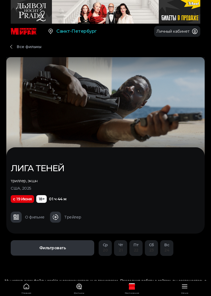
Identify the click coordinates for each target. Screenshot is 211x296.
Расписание (132, 287)
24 (166, 247)
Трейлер (65, 217)
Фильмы (79, 287)
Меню (184, 287)
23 (151, 247)
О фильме (27, 217)
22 (136, 247)
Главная (26, 287)
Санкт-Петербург (72, 31)
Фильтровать (52, 247)
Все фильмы (29, 46)
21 (120, 247)
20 (105, 247)
